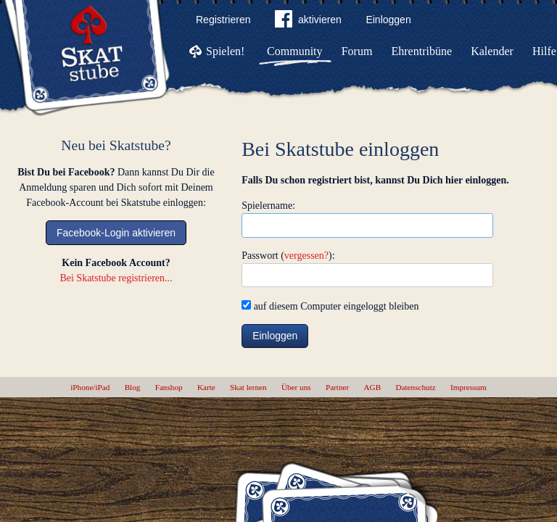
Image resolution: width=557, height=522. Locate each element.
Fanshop (169, 387)
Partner (337, 387)
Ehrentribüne (422, 51)
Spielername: (268, 205)
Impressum (468, 387)
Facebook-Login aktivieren (116, 233)
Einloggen (388, 19)
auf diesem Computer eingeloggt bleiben (330, 306)
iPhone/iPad (90, 387)
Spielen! (225, 51)
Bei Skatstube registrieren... (115, 278)
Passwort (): (288, 255)
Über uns (296, 387)
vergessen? (306, 255)
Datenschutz (415, 387)
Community (294, 51)
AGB (372, 387)
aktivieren (308, 21)
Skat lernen (248, 387)
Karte (206, 387)
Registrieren (223, 19)
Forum (357, 51)
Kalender (492, 51)
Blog (133, 387)
